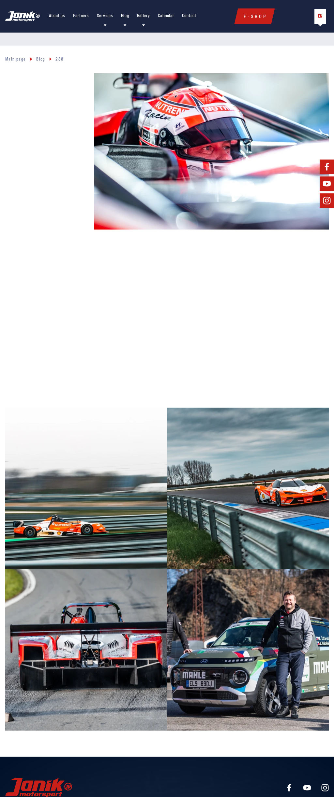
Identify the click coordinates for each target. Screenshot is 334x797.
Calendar (166, 16)
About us (57, 16)
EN (320, 16)
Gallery (143, 16)
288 (59, 59)
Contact (189, 16)
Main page (15, 59)
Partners (81, 16)
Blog (125, 16)
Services (105, 16)
